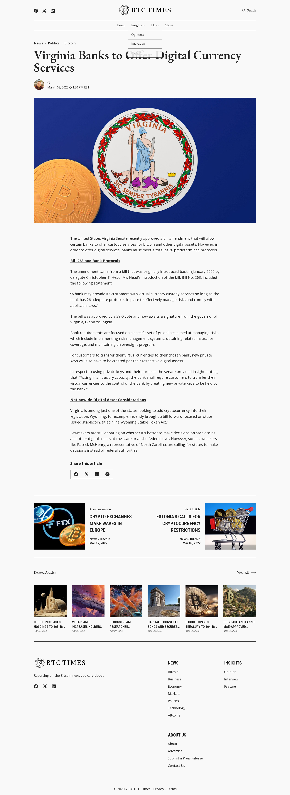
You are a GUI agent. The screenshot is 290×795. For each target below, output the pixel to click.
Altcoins (174, 715)
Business (174, 679)
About (169, 25)
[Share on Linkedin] (97, 474)
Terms (172, 789)
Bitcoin (70, 43)
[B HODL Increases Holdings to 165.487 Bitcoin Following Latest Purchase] (50, 601)
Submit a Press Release (185, 758)
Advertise (175, 751)
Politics (54, 43)
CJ (49, 82)
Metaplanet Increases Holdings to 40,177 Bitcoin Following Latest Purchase (87, 624)
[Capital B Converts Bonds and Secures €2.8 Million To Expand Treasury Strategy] (164, 601)
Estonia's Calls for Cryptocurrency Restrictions (178, 523)
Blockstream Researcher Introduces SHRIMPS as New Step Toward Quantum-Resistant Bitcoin (125, 624)
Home (121, 25)
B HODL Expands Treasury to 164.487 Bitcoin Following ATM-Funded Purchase (201, 624)
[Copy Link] (107, 474)
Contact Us (176, 765)
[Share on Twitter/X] (87, 474)
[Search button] (249, 10)
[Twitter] (44, 11)
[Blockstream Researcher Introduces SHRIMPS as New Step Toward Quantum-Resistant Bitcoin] (126, 601)
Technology (176, 708)
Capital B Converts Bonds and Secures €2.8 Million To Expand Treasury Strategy (163, 624)
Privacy (158, 789)
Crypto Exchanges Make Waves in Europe (111, 523)
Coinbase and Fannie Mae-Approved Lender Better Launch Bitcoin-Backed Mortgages (239, 624)
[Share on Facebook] (76, 474)
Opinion (230, 672)
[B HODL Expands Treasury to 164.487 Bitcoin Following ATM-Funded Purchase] (202, 601)
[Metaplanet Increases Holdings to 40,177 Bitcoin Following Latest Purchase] (88, 601)
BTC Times (142, 789)
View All (246, 572)
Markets (174, 693)
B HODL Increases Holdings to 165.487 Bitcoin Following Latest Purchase (49, 624)
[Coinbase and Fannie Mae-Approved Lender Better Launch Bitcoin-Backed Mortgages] (239, 601)
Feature (230, 686)
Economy (175, 686)
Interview (231, 679)
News (155, 25)
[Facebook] (36, 11)
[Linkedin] (53, 11)
